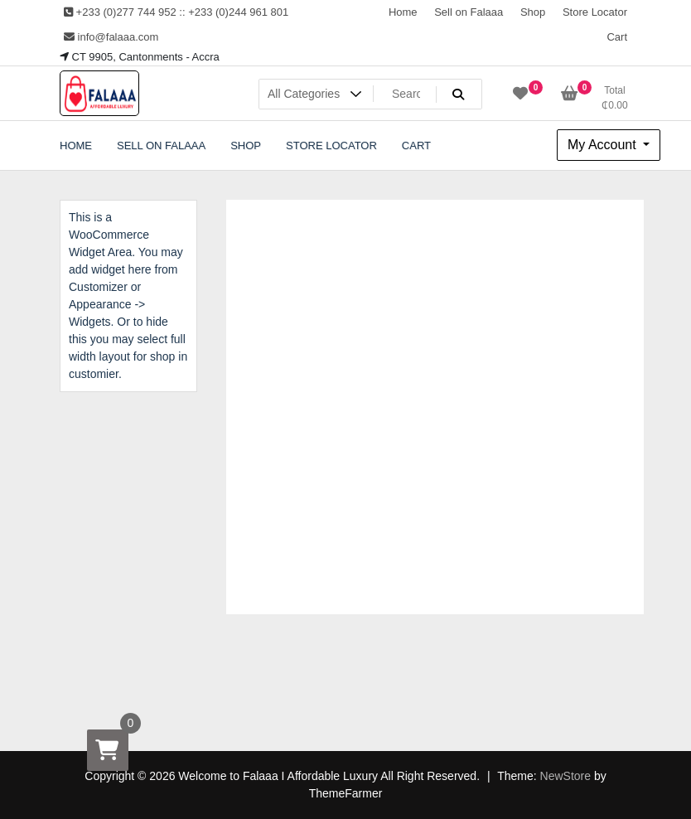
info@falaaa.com (111, 37)
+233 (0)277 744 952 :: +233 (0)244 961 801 (176, 12)
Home (403, 12)
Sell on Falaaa (468, 12)
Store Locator (595, 12)
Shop (532, 12)
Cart (616, 37)
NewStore (565, 776)
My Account (604, 145)
